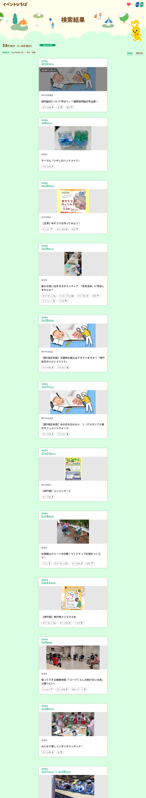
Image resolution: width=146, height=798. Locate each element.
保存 (65, 95)
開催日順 (139, 53)
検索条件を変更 (54, 45)
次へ (84, 723)
